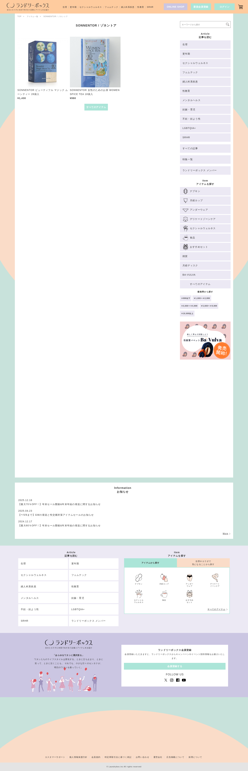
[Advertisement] (205, 420)
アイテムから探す (150, 563)
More (225, 533)
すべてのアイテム (216, 609)
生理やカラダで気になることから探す (203, 562)
